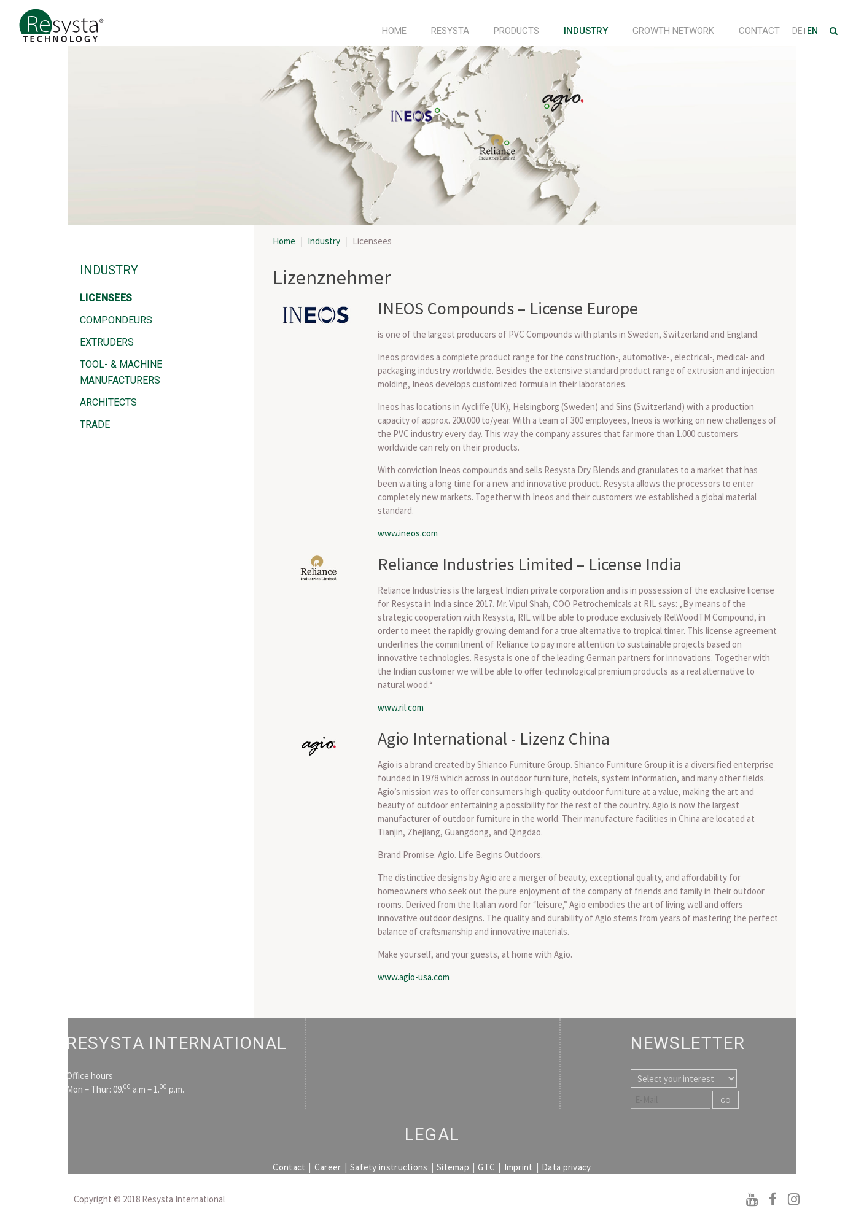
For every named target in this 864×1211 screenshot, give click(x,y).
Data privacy (566, 1167)
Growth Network (673, 30)
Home (394, 30)
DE (798, 31)
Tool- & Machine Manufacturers (121, 372)
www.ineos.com (408, 533)
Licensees (106, 298)
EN (812, 31)
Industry (586, 30)
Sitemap (453, 1167)
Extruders (107, 342)
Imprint (518, 1167)
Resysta (450, 30)
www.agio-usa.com (414, 977)
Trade (95, 424)
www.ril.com (401, 707)
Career (327, 1167)
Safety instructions (389, 1167)
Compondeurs (116, 320)
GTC (486, 1167)
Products (516, 30)
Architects (108, 402)
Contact (759, 30)
